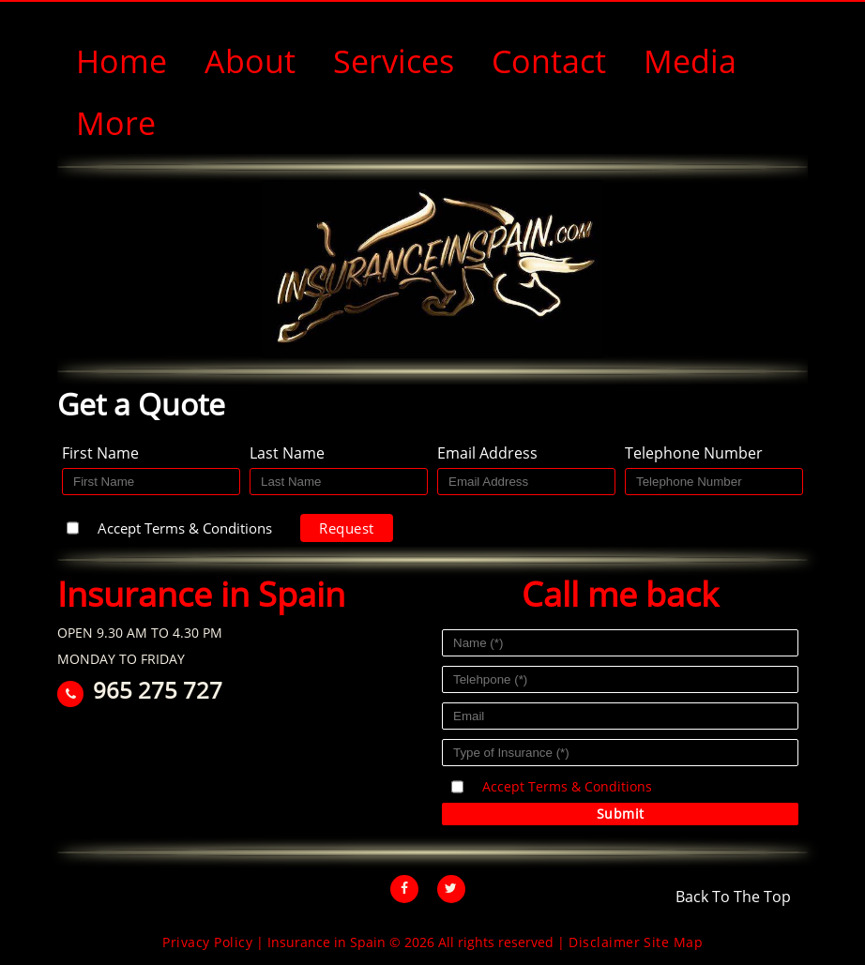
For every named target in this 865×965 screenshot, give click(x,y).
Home (121, 61)
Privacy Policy (207, 942)
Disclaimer (604, 942)
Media (690, 61)
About (250, 61)
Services (393, 61)
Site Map (673, 942)
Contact (549, 61)
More (116, 122)
